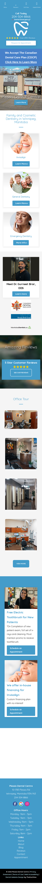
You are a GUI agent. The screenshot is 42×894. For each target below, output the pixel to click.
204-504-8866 (21, 16)
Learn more (21, 294)
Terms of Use (18, 874)
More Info (21, 242)
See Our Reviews (21, 373)
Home (21, 840)
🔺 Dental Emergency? (21, 19)
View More (21, 564)
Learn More (21, 102)
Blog (21, 847)
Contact (21, 854)
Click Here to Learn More (21, 62)
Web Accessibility (31, 874)
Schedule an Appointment (16, 650)
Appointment (21, 857)
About (21, 844)
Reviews (21, 850)
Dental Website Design (15, 877)
